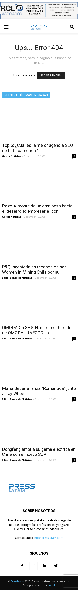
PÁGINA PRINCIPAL (51, 75)
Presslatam (17, 581)
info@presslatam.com (48, 538)
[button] (72, 27)
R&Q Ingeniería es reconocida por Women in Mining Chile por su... (34, 269)
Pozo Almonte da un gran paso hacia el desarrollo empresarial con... (37, 209)
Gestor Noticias (11, 156)
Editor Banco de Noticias (17, 277)
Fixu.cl (51, 585)
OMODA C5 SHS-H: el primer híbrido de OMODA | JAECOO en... (37, 330)
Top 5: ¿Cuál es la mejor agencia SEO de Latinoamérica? (37, 148)
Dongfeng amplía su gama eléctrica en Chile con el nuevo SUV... (39, 452)
